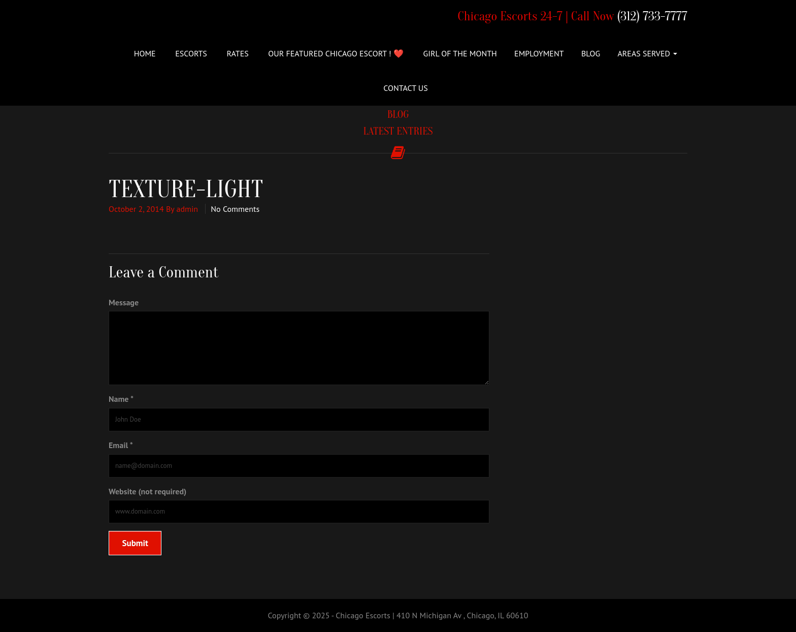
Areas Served (647, 53)
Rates (236, 53)
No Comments (235, 209)
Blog (590, 53)
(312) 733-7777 (652, 16)
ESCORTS (190, 53)
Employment (539, 53)
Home (145, 53)
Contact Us (405, 88)
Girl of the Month (459, 53)
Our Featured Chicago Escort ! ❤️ (335, 53)
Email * (121, 445)
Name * (121, 399)
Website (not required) (147, 491)
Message (124, 302)
